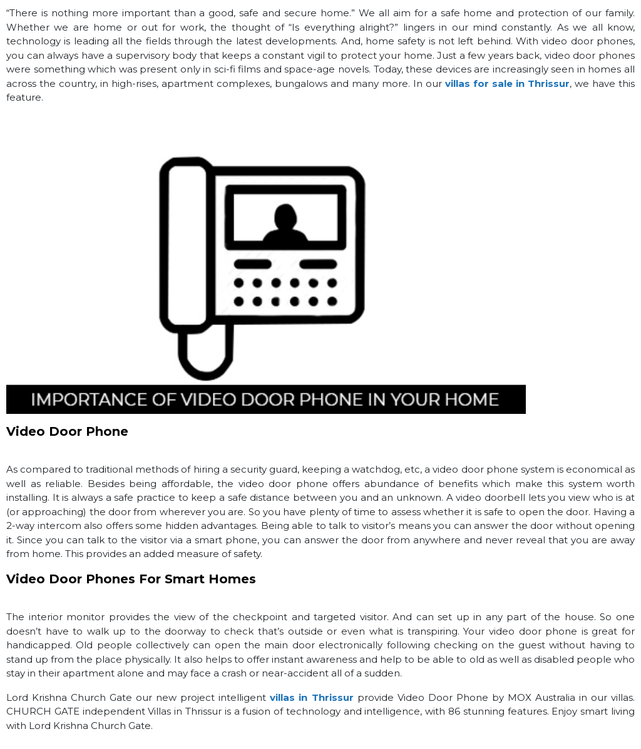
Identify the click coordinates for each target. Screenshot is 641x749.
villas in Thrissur (311, 697)
